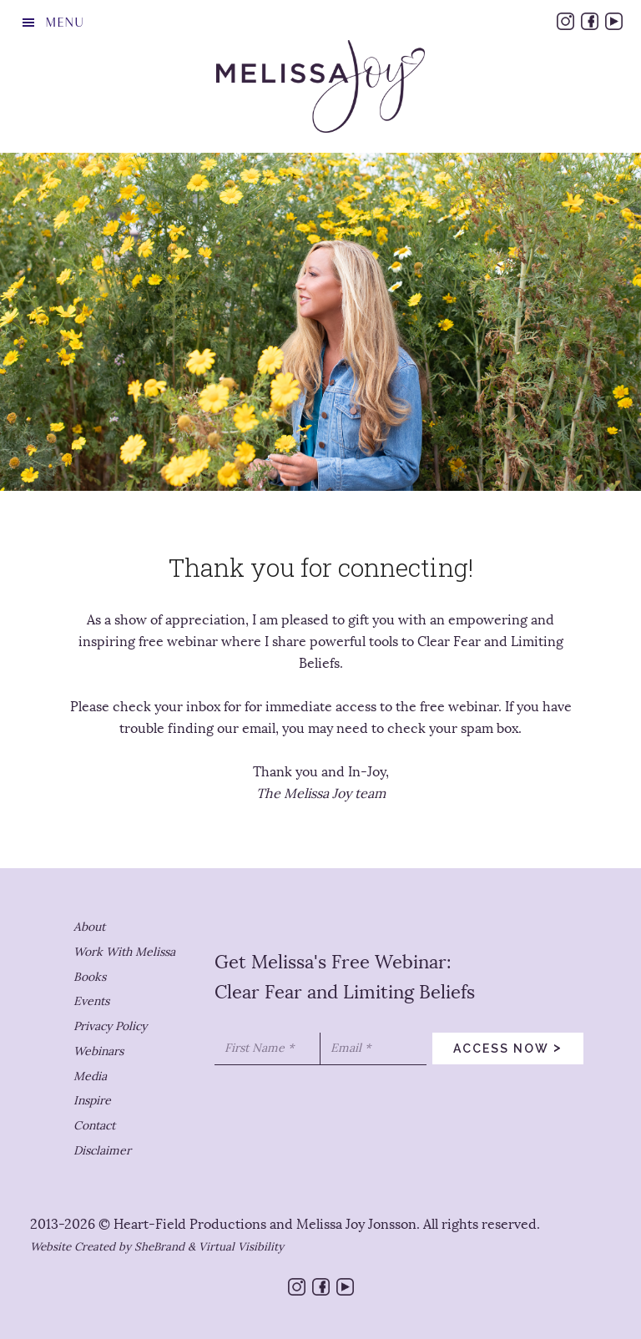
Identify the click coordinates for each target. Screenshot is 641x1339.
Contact (94, 1126)
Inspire (92, 1101)
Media (90, 1076)
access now (508, 1046)
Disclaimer (102, 1151)
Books (89, 977)
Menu (64, 22)
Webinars (98, 1051)
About (89, 927)
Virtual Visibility (241, 1247)
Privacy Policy (110, 1026)
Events (91, 1001)
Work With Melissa (124, 952)
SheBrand (159, 1247)
